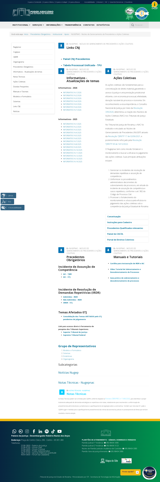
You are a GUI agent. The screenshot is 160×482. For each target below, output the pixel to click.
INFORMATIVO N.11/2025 (72, 153)
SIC (106, 2)
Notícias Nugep (68, 372)
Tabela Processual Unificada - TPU (82, 65)
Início (26, 34)
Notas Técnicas (19, 77)
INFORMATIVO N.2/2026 (72, 95)
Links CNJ (16, 106)
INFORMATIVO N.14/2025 (72, 161)
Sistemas (16, 101)
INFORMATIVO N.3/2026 (72, 98)
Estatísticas (67, 356)
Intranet (100, 2)
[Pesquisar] (139, 25)
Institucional (20, 25)
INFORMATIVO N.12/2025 (72, 156)
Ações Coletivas (19, 82)
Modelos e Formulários (22, 96)
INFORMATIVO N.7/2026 (72, 110)
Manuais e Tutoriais (20, 91)
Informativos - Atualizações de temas (27, 72)
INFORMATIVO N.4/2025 (72, 132)
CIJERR (15, 57)
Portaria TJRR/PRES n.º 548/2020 (117, 399)
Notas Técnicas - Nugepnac (76, 382)
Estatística (103, 25)
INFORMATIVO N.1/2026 (72, 92)
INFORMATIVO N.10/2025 (72, 150)
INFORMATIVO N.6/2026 (72, 107)
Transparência (73, 25)
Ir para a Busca (74, 2)
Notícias (16, 111)
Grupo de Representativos (77, 346)
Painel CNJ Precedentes (76, 58)
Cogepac (16, 52)
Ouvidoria (128, 2)
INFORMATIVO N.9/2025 (72, 147)
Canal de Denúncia (116, 2)
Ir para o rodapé (61, 2)
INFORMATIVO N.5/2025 (72, 135)
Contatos (89, 25)
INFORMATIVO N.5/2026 (72, 104)
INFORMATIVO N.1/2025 (72, 124)
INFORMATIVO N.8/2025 (72, 144)
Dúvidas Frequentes (21, 86)
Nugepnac (17, 47)
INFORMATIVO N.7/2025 (72, 141)
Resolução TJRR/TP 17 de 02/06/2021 (124, 136)
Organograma (18, 62)
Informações (53, 25)
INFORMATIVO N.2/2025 (72, 127)
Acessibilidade (89, 2)
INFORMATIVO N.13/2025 (72, 159)
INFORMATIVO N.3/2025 (72, 130)
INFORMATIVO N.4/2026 (72, 101)
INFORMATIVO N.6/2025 (72, 138)
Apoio (66, 34)
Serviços (37, 25)
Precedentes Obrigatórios (41, 34)
